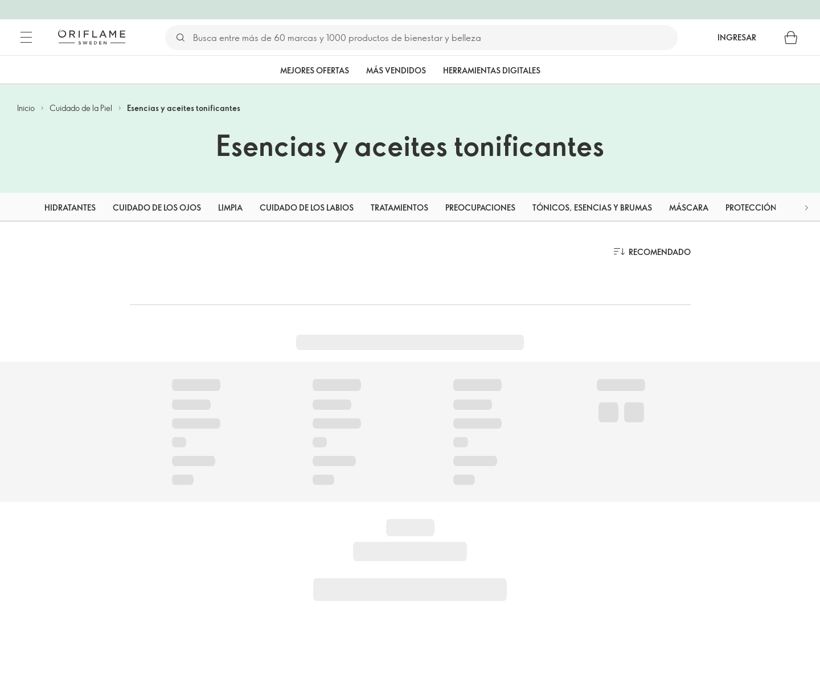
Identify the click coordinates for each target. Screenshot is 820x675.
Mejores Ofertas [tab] (314, 70)
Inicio (26, 107)
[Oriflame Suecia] (91, 37)
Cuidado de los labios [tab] (307, 207)
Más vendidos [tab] (396, 70)
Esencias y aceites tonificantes (183, 107)
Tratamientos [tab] (399, 207)
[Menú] (26, 37)
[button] (806, 207)
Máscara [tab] (688, 207)
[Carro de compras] (791, 38)
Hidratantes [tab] (70, 207)
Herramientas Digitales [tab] (491, 70)
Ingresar (737, 37)
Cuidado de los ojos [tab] (157, 207)
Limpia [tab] (230, 207)
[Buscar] (435, 37)
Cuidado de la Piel (81, 107)
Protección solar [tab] (764, 207)
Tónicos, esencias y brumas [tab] (592, 207)
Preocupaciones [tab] (480, 207)
